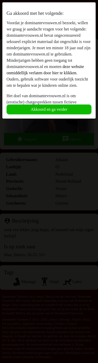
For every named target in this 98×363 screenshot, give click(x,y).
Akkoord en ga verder (49, 109)
